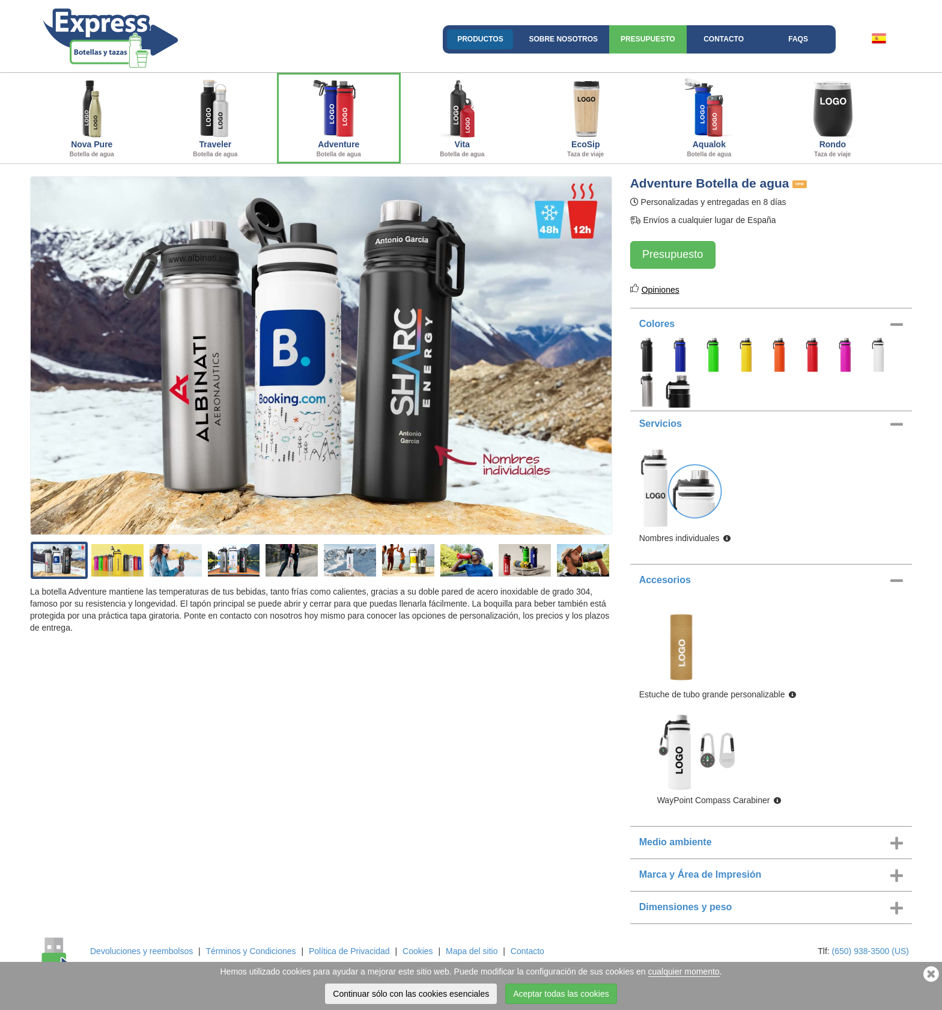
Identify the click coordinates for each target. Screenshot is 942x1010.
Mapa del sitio (471, 951)
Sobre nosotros (563, 39)
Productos (480, 39)
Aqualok (709, 117)
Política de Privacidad (349, 951)
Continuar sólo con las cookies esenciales (411, 994)
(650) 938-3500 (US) (870, 951)
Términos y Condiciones (250, 951)
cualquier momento (684, 971)
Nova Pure (92, 117)
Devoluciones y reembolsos (141, 951)
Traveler (216, 117)
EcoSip (586, 117)
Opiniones (660, 290)
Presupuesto (648, 39)
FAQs (798, 39)
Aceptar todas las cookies (561, 994)
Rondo (833, 117)
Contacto (723, 39)
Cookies (418, 951)
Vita (463, 117)
